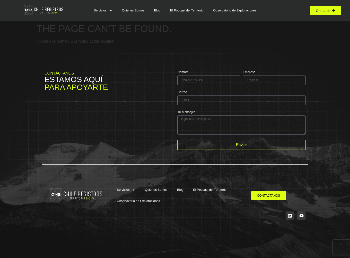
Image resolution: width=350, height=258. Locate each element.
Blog (157, 10)
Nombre (183, 72)
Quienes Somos (133, 10)
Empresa (249, 72)
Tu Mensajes (186, 112)
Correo (182, 92)
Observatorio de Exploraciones (234, 10)
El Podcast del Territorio (186, 10)
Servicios (103, 11)
